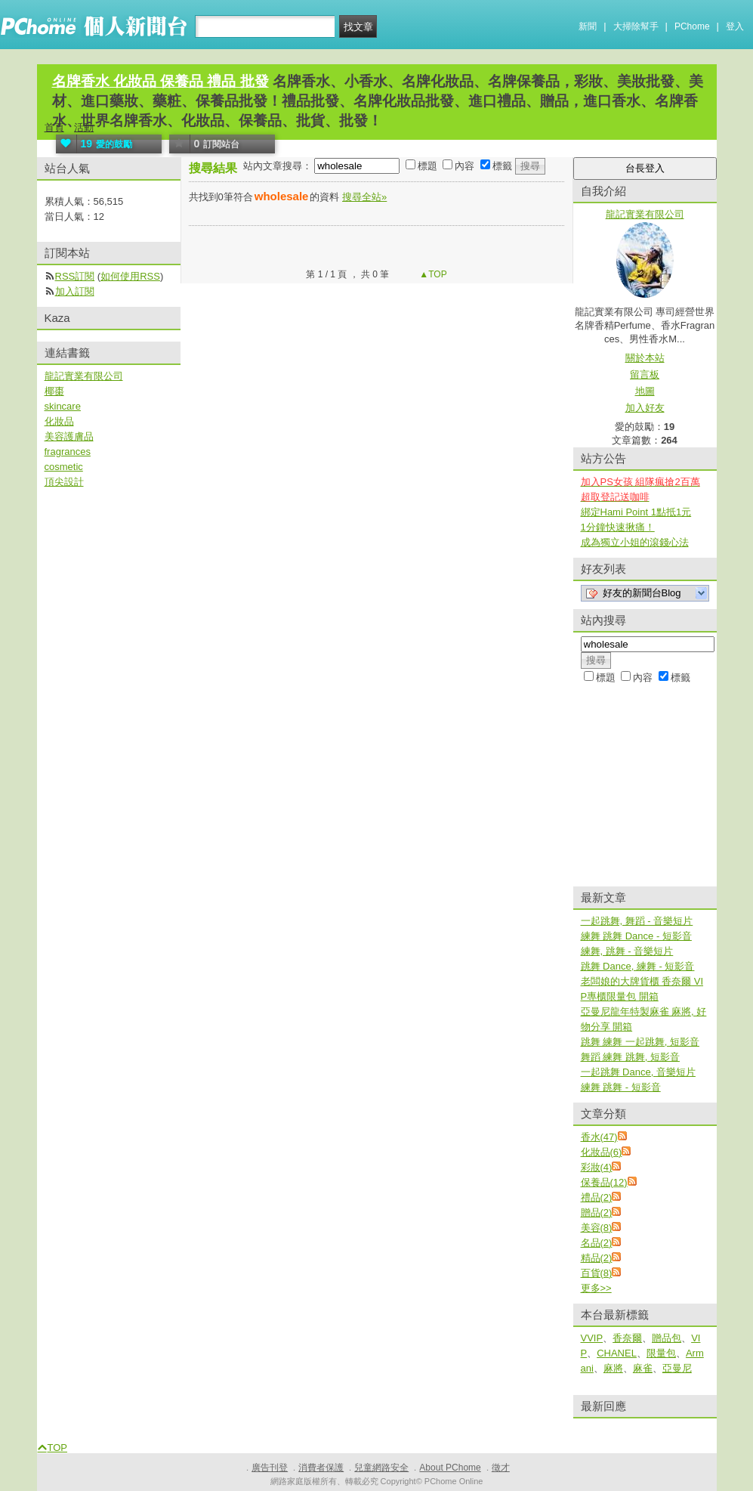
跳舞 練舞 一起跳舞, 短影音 (640, 1041)
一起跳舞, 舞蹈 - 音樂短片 (637, 920)
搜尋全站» (364, 197)
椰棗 (54, 391)
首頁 (54, 127)
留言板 (644, 374)
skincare (63, 406)
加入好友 (645, 407)
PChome (692, 26)
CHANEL (617, 1353)
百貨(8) (597, 1273)
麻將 (613, 1368)
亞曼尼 (677, 1368)
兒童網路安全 (381, 1467)
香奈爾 (627, 1338)
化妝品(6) (601, 1152)
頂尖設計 (64, 481)
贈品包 (666, 1338)
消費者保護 (321, 1467)
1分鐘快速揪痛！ (618, 527)
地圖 (645, 391)
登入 (735, 26)
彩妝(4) (597, 1167)
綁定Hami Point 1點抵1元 (636, 512)
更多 (596, 1288)
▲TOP (432, 274)
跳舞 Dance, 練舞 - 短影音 (638, 966)
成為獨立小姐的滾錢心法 (635, 542)
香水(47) (599, 1137)
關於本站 (645, 357)
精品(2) (597, 1258)
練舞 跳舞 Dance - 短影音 (636, 936)
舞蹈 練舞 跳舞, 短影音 (630, 1057)
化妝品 (59, 421)
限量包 (661, 1353)
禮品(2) (597, 1197)
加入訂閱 (74, 291)
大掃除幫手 (636, 26)
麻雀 (643, 1368)
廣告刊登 (270, 1467)
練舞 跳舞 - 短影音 (621, 1087)
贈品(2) (597, 1212)
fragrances (68, 451)
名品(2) (597, 1242)
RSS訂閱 (75, 276)
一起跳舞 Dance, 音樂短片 (638, 1072)
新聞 (588, 26)
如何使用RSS (130, 276)
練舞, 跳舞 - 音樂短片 (627, 951)
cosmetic (64, 466)
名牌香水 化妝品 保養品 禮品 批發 (160, 81)
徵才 (501, 1467)
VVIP (592, 1338)
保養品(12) (604, 1182)
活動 (84, 127)
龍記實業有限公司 (84, 376)
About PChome (449, 1467)
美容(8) (597, 1227)
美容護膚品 (69, 436)
